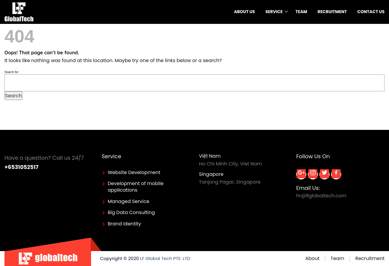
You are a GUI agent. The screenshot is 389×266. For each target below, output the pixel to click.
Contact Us (371, 12)
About (312, 258)
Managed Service (128, 201)
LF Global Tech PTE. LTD (165, 258)
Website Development (134, 172)
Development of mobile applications (136, 186)
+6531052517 (21, 167)
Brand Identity (124, 223)
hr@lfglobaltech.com (321, 195)
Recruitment (332, 12)
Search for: (11, 72)
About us (244, 12)
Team (301, 12)
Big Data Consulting (131, 212)
